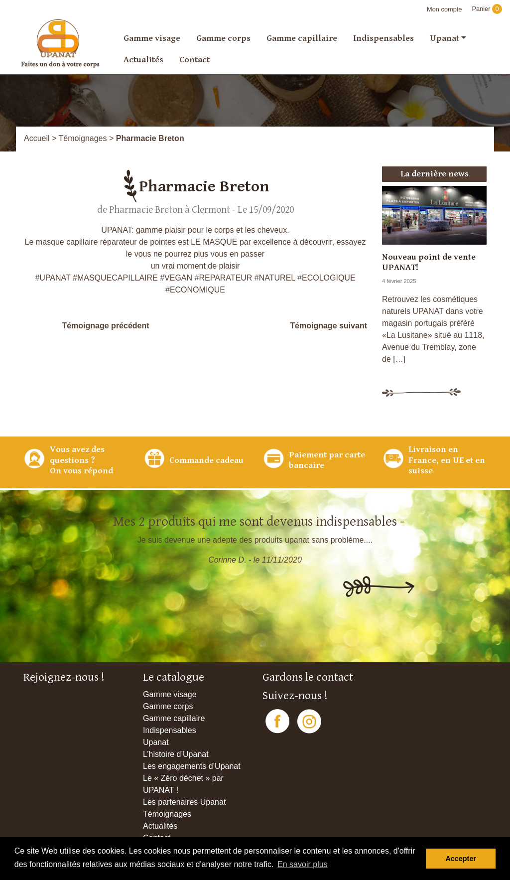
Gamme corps (223, 38)
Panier (487, 8)
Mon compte (444, 9)
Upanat (444, 38)
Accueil (37, 138)
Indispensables (383, 38)
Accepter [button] (460, 859)
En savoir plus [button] (302, 864)
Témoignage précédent (105, 325)
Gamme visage (152, 38)
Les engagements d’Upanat (192, 766)
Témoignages (83, 138)
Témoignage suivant (328, 325)
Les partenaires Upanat (184, 802)
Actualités (143, 59)
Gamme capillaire (301, 38)
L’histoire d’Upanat (176, 754)
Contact (194, 59)
